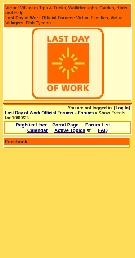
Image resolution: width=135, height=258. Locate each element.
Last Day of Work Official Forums (39, 112)
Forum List (97, 125)
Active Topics (69, 130)
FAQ (103, 130)
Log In (122, 107)
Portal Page (65, 125)
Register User (31, 125)
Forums (86, 112)
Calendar (37, 130)
